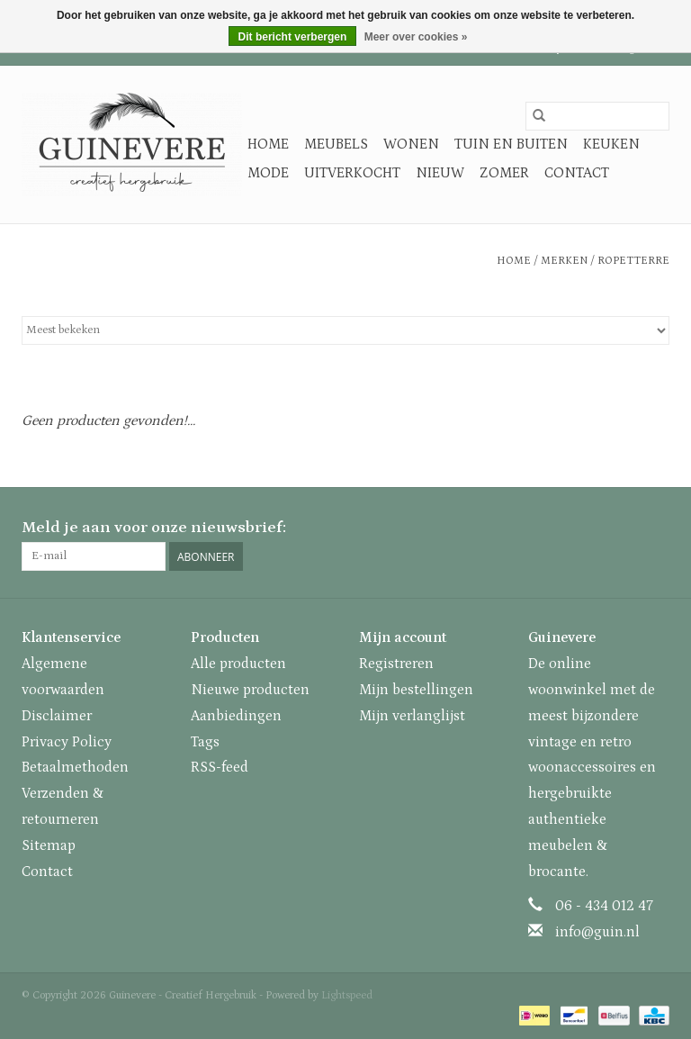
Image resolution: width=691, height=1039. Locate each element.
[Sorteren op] (345, 330)
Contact (576, 173)
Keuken (611, 144)
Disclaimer (57, 716)
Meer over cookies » (416, 37)
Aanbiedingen (236, 716)
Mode (268, 173)
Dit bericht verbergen (292, 37)
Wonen (411, 144)
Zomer (504, 173)
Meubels (336, 144)
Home (268, 144)
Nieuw (440, 173)
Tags (205, 742)
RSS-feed (219, 767)
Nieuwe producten (250, 690)
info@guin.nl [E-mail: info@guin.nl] (597, 932)
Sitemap (49, 845)
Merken (564, 261)
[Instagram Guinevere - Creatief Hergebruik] (655, 528)
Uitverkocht (352, 173)
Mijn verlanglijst (412, 716)
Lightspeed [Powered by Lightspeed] (346, 995)
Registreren (396, 663)
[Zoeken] (597, 116)
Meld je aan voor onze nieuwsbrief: (154, 528)
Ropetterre (633, 261)
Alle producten (238, 663)
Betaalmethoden (75, 767)
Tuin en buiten (511, 144)
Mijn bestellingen (416, 690)
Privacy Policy (67, 742)
